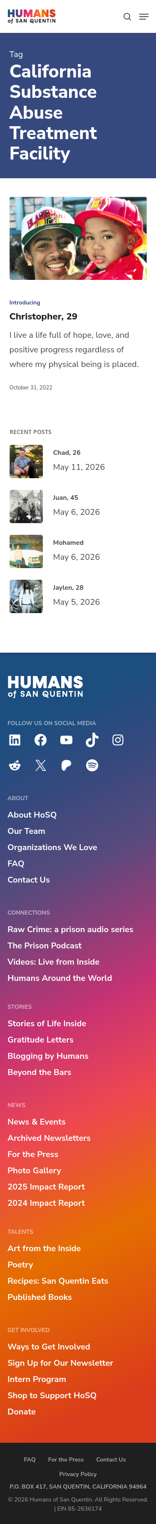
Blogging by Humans (48, 1056)
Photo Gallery (34, 1170)
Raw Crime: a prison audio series (70, 929)
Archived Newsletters (49, 1138)
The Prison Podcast (44, 945)
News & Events (36, 1121)
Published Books (39, 1297)
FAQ (15, 863)
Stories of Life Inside (46, 1023)
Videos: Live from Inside (53, 962)
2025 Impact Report (46, 1186)
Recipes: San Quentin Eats (57, 1281)
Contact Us (28, 879)
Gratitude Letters (40, 1039)
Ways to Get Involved (48, 1346)
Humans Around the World (59, 978)
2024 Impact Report (46, 1203)
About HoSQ (32, 815)
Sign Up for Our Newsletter (60, 1363)
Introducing (25, 303)
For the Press (32, 1154)
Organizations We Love (52, 847)
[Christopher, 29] (78, 238)
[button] (144, 16)
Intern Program (36, 1379)
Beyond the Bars (39, 1072)
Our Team (26, 831)
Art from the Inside (44, 1248)
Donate (21, 1411)
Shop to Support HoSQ (52, 1395)
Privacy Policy (78, 1474)
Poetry (20, 1264)
